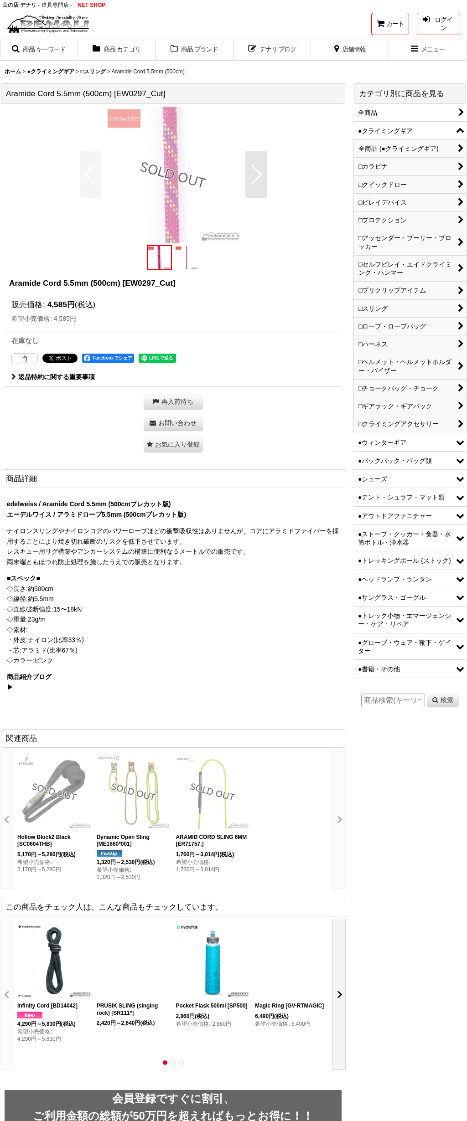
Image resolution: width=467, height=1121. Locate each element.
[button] (39, 50)
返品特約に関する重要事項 (53, 377)
